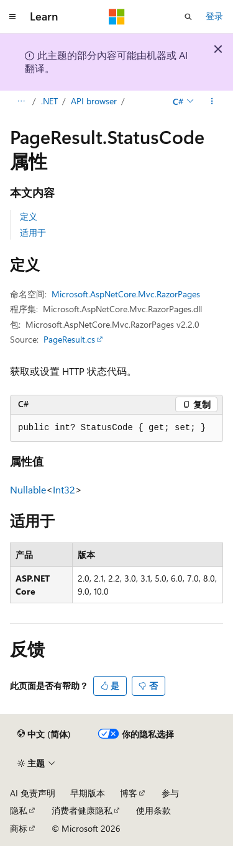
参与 (170, 793)
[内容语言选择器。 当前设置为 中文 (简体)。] (44, 734)
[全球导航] (12, 17)
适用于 (33, 232)
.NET (49, 101)
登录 (214, 16)
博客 (128, 793)
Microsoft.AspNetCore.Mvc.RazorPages (126, 294)
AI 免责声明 (32, 793)
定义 (28, 216)
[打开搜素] (188, 17)
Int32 (64, 489)
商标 (18, 828)
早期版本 (87, 793)
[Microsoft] (117, 17)
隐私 (18, 810)
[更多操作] (212, 101)
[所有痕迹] (21, 101)
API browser (94, 101)
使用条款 (153, 810)
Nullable (28, 489)
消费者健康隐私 (82, 810)
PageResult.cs (69, 339)
